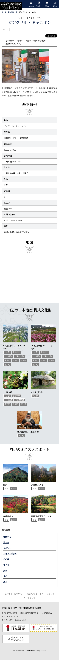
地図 (19, 41)
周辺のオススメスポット (14, 44)
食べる (6, 565)
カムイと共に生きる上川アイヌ (11, 6)
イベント (7, 548)
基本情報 (9, 41)
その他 (6, 559)
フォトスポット (10, 553)
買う (5, 570)
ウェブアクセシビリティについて (40, 593)
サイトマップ (29, 598)
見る (5, 576)
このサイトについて (13, 593)
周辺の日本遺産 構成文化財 (35, 41)
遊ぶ (5, 581)
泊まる (6, 542)
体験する (7, 536)
